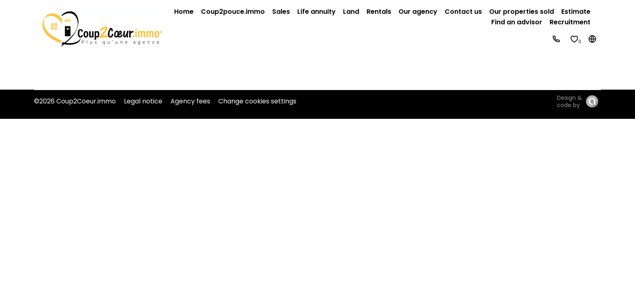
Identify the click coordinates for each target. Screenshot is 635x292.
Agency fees (190, 101)
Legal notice (143, 101)
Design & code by (569, 101)
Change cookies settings (257, 101)
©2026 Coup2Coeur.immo (75, 101)
